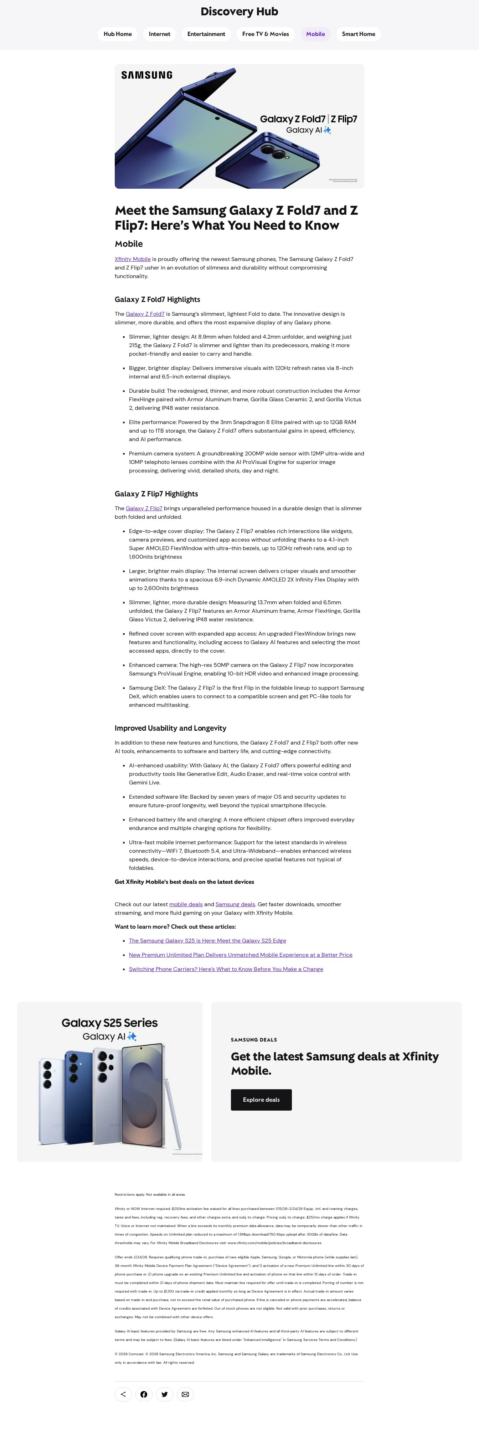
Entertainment (206, 34)
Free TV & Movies (265, 34)
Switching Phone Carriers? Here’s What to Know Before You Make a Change (226, 969)
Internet (159, 34)
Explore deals (261, 1099)
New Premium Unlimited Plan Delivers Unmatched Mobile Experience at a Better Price (240, 955)
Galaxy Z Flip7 (144, 508)
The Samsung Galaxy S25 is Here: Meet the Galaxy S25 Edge (207, 940)
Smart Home (359, 34)
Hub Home (118, 34)
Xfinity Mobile (133, 259)
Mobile (315, 34)
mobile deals (186, 904)
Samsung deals (235, 904)
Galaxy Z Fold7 (145, 314)
